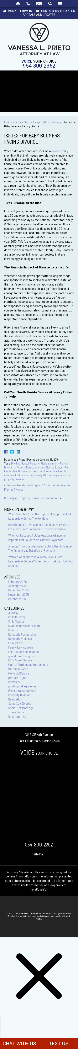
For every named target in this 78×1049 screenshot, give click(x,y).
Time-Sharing (17, 712)
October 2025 (17, 599)
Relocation (15, 699)
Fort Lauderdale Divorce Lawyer (23, 122)
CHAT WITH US (19, 1044)
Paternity (14, 682)
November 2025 (18, 594)
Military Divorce (18, 669)
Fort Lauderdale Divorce (23, 652)
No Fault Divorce (18, 673)
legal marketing (39, 916)
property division (14, 479)
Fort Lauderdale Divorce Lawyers (37, 469)
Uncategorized (17, 716)
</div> (31, 1032)
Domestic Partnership (22, 634)
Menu (60, 3)
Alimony (56, 122)
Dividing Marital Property (25, 463)
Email (39, 3)
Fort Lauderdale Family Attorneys (34, 475)
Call (28, 3)
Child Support (16, 621)
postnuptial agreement (23, 686)
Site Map (39, 854)
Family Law (15, 643)
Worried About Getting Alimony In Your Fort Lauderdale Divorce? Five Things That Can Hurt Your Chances (40, 561)
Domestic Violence (20, 638)
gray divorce (62, 475)
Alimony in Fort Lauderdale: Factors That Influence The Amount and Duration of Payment (40, 548)
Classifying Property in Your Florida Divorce (31, 498)
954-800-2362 (39, 65)
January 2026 (17, 586)
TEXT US (58, 1044)
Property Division (19, 695)
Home (18, 3)
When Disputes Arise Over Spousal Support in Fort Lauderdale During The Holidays (39, 516)
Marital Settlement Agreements (28, 664)
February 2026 (17, 581)
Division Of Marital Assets (24, 626)
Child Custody (17, 617)
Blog (47, 122)
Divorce (13, 630)
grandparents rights (21, 656)
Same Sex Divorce (19, 703)
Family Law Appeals (20, 647)
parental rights (17, 678)
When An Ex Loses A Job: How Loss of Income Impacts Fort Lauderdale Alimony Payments (37, 537)
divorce (56, 151)
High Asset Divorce (20, 660)
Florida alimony (50, 463)
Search (50, 3)
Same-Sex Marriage (21, 708)
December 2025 (18, 590)
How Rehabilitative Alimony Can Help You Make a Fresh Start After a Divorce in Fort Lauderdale (38, 527)
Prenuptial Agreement (22, 690)
